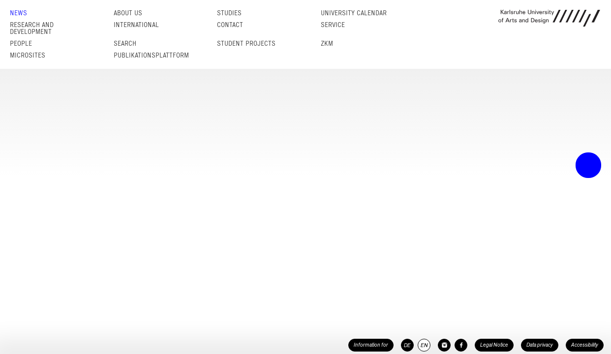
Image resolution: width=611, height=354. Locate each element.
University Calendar (354, 13)
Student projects (246, 43)
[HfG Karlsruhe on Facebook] (461, 345)
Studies (229, 13)
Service (333, 25)
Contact (230, 25)
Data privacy (539, 345)
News (18, 13)
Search (125, 43)
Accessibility (584, 345)
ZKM (327, 43)
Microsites (27, 55)
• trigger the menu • (588, 165)
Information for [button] (371, 345)
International (136, 25)
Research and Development (32, 28)
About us (128, 13)
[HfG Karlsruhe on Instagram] (444, 345)
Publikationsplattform (151, 55)
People (21, 43)
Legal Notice (494, 345)
